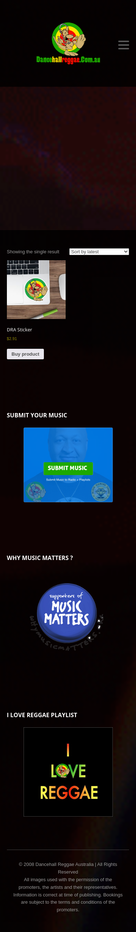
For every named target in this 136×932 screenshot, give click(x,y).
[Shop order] (99, 251)
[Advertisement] (68, 158)
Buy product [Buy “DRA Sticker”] (26, 354)
